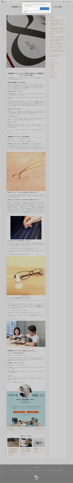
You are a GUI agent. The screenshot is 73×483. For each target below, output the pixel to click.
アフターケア (44, 470)
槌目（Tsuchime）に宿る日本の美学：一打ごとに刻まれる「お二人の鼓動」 (57, 44)
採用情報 (53, 470)
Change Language (44, 8)
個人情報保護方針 (58, 470)
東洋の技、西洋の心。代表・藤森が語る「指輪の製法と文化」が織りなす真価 (57, 47)
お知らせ (51, 66)
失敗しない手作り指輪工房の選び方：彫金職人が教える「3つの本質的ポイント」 (57, 40)
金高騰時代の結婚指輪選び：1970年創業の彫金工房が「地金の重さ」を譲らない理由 (57, 29)
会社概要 (49, 470)
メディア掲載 (52, 68)
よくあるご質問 (38, 470)
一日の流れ (21, 470)
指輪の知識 (25, 69)
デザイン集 (30, 470)
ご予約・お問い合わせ (19, 412)
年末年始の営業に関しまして (40, 428)
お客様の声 (51, 64)
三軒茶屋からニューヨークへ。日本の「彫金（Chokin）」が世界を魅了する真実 (57, 37)
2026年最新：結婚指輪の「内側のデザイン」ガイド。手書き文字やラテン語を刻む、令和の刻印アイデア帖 (57, 24)
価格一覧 (32, 412)
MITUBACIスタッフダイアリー (55, 62)
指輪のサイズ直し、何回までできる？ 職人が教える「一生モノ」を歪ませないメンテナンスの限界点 (57, 33)
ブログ (34, 470)
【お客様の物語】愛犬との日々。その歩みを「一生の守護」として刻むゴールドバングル (57, 20)
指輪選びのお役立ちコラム (54, 77)
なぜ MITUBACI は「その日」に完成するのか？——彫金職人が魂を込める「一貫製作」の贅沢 (57, 51)
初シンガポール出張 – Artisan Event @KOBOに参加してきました (56, 55)
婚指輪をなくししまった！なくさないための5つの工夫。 (16, 133)
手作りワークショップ (53, 73)
